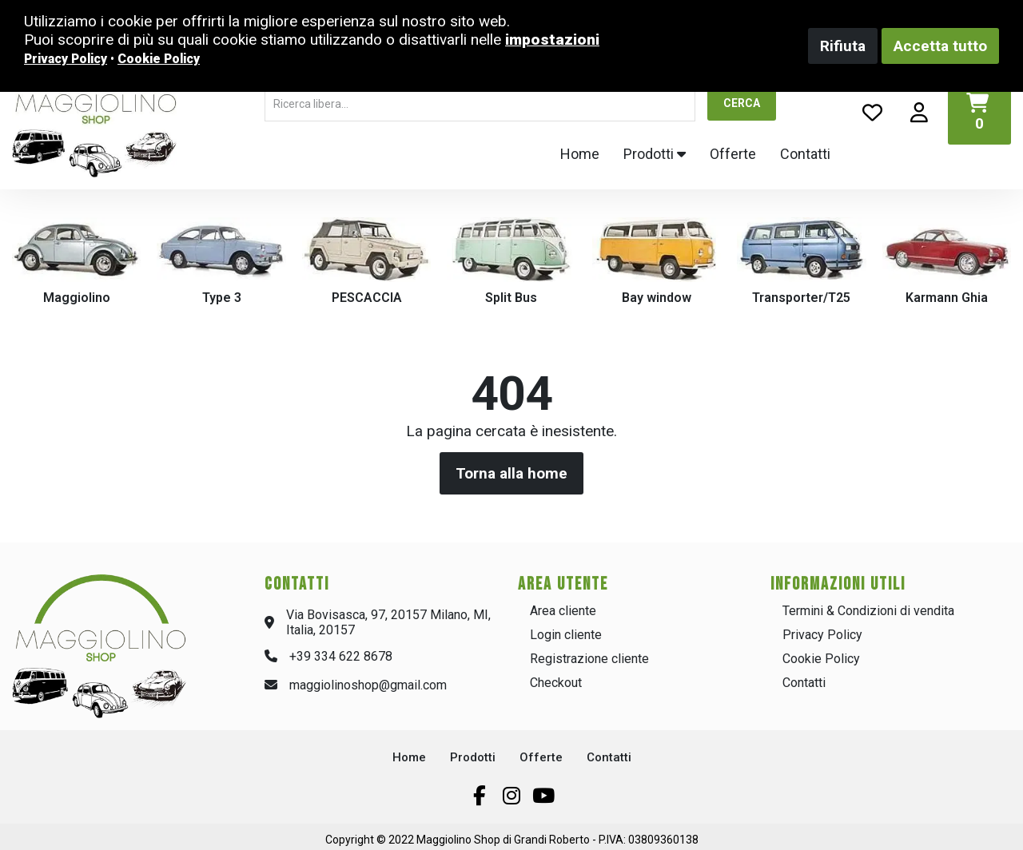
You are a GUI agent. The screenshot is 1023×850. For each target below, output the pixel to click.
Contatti (805, 153)
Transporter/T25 (801, 297)
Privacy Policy (822, 634)
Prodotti (654, 153)
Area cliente (563, 610)
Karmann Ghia (947, 297)
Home (579, 153)
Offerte (733, 153)
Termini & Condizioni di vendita (868, 610)
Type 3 (221, 297)
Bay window (656, 297)
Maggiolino (76, 297)
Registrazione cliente (589, 658)
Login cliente (566, 634)
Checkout (556, 682)
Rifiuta (843, 46)
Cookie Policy (821, 658)
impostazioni (552, 39)
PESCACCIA (367, 297)
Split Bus (511, 297)
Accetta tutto (940, 46)
